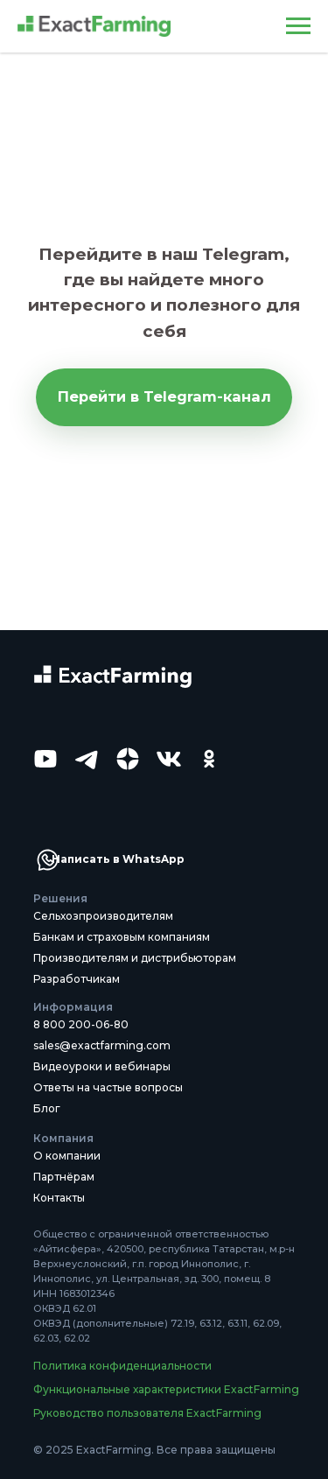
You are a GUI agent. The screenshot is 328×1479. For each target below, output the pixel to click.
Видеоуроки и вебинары (102, 1066)
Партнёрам (63, 1176)
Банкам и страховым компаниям (121, 936)
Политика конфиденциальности (122, 1365)
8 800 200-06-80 (81, 1024)
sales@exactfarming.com (102, 1045)
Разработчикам (76, 978)
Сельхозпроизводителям (103, 915)
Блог (46, 1108)
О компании (67, 1155)
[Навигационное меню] (298, 26)
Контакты (59, 1197)
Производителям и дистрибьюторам (134, 957)
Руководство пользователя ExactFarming (147, 1412)
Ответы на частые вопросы (108, 1087)
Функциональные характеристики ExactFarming (166, 1389)
